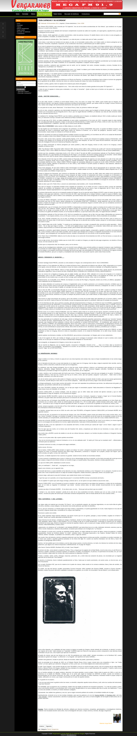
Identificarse (20, 89)
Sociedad (25, 14)
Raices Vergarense (52, 729)
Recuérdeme (20, 87)
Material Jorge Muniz (110, 723)
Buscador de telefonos (72, 14)
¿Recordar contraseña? (24, 93)
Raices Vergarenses (44, 14)
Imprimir (62, 23)
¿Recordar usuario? (23, 91)
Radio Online (58, 14)
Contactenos (86, 14)
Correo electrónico (71, 23)
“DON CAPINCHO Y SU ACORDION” (52, 20)
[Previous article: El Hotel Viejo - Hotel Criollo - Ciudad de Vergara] (42, 726)
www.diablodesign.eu (71, 734)
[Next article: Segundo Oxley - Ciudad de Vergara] (48, 726)
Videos (33, 14)
